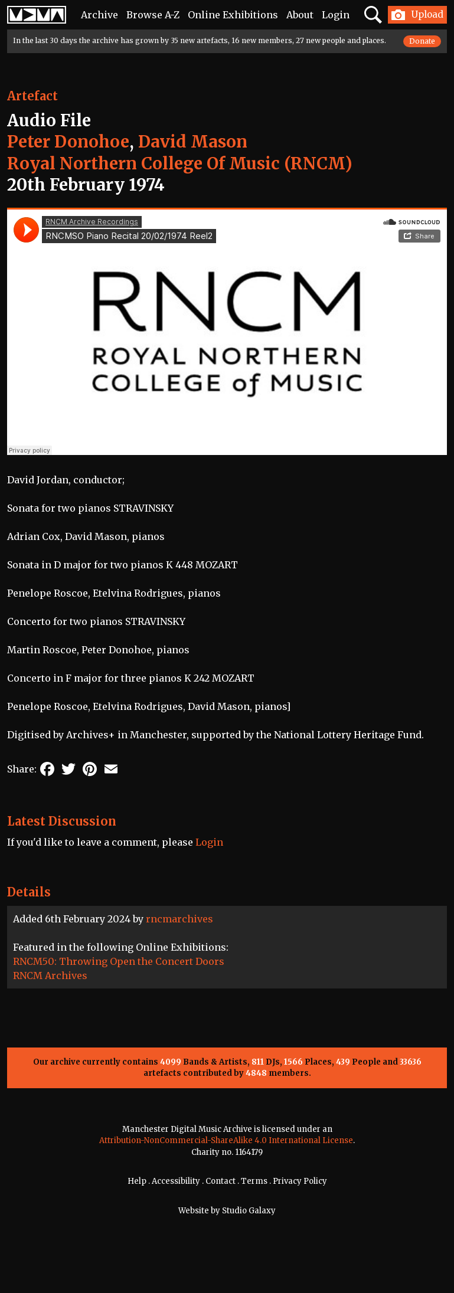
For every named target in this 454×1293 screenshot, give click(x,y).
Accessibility (176, 1181)
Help (137, 1181)
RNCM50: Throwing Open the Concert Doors (118, 961)
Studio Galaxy (249, 1211)
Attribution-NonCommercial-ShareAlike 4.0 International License (226, 1140)
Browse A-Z (152, 15)
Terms (254, 1181)
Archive (99, 15)
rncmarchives (179, 919)
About (299, 15)
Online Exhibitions (233, 15)
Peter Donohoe (68, 141)
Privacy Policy (300, 1181)
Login (336, 15)
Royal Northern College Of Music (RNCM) (179, 163)
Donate (422, 41)
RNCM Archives (50, 975)
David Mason (192, 141)
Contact (220, 1181)
